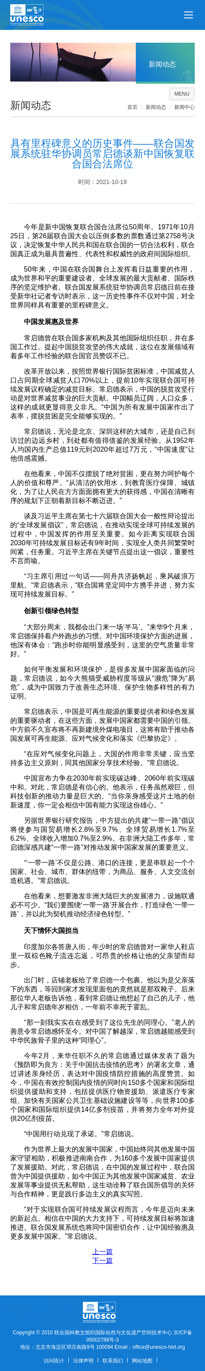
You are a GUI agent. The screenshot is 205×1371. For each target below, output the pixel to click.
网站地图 (142, 1361)
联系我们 (112, 1361)
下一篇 (102, 1260)
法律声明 (83, 1361)
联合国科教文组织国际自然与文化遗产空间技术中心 (113, 1333)
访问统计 (54, 1361)
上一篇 (102, 1251)
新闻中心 (184, 107)
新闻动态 (156, 107)
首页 (132, 107)
